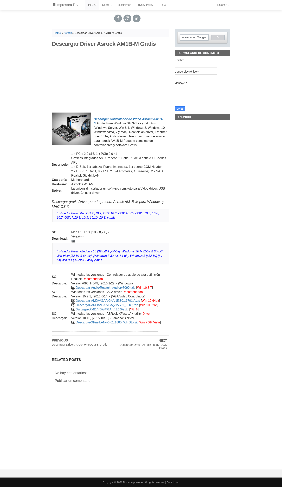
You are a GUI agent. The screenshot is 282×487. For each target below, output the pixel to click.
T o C (162, 4)
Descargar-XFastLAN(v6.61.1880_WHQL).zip (107, 322)
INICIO (92, 4)
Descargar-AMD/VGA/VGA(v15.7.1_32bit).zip (107, 305)
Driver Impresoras (133, 482)
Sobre (107, 4)
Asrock (68, 32)
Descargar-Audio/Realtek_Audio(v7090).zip (105, 287)
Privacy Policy (144, 4)
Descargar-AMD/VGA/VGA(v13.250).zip (102, 309)
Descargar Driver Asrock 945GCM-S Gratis (79, 344)
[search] (194, 38)
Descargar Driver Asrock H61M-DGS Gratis (143, 346)
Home (57, 32)
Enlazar (223, 4)
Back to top (173, 482)
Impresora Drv (65, 5)
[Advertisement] (110, 81)
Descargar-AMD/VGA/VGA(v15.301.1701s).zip (108, 300)
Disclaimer (124, 4)
